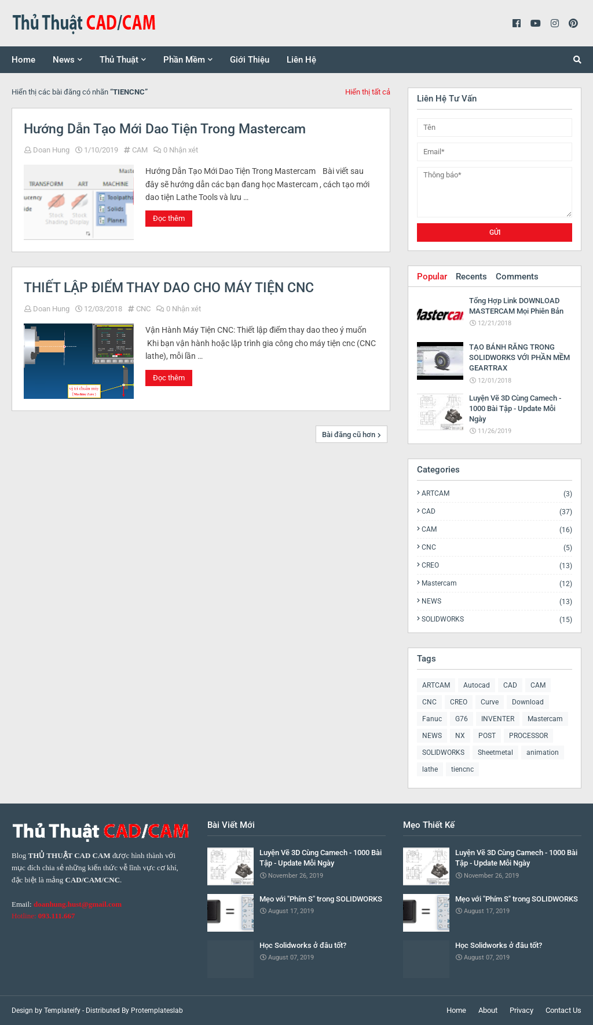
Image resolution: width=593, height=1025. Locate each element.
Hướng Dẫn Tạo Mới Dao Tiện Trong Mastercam (165, 129)
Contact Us (563, 1010)
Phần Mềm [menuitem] (184, 59)
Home (456, 1010)
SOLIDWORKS (497, 619)
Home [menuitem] (23, 59)
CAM (140, 150)
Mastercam (497, 583)
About (487, 1010)
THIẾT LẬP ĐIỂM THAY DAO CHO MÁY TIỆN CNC (169, 288)
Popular (432, 276)
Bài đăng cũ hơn (348, 434)
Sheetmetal (495, 752)
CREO (497, 565)
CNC (143, 308)
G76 (461, 719)
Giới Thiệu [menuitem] (249, 59)
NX (460, 736)
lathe (430, 769)
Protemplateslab (157, 1010)
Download (528, 702)
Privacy (521, 1010)
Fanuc (432, 719)
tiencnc (462, 769)
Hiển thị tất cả (367, 92)
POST (487, 736)
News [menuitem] (64, 59)
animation (542, 752)
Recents (471, 276)
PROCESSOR (528, 736)
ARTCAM (497, 493)
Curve (490, 702)
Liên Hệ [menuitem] (301, 59)
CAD (497, 511)
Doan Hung (51, 150)
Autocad (476, 685)
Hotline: (43, 915)
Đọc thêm (169, 218)
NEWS (497, 601)
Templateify (62, 1010)
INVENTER (497, 719)
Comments (517, 276)
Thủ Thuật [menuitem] (119, 59)
